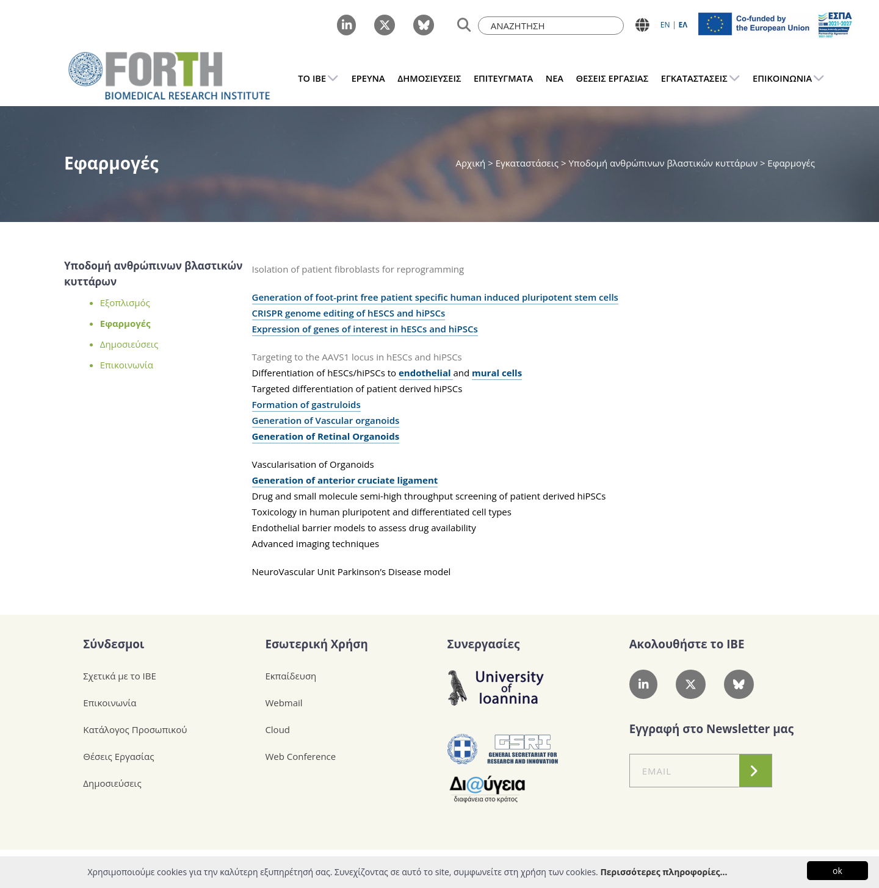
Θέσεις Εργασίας (118, 756)
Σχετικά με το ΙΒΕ (119, 676)
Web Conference (300, 756)
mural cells (497, 373)
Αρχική (471, 163)
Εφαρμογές (125, 323)
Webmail (283, 702)
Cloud (277, 729)
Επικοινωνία (126, 365)
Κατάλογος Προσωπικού (135, 729)
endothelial (426, 373)
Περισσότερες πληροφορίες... (663, 872)
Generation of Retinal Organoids (326, 436)
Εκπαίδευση (290, 676)
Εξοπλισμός (125, 302)
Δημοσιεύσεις (129, 344)
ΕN (665, 25)
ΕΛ (682, 25)
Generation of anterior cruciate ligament (345, 480)
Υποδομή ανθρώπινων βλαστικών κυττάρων (663, 163)
